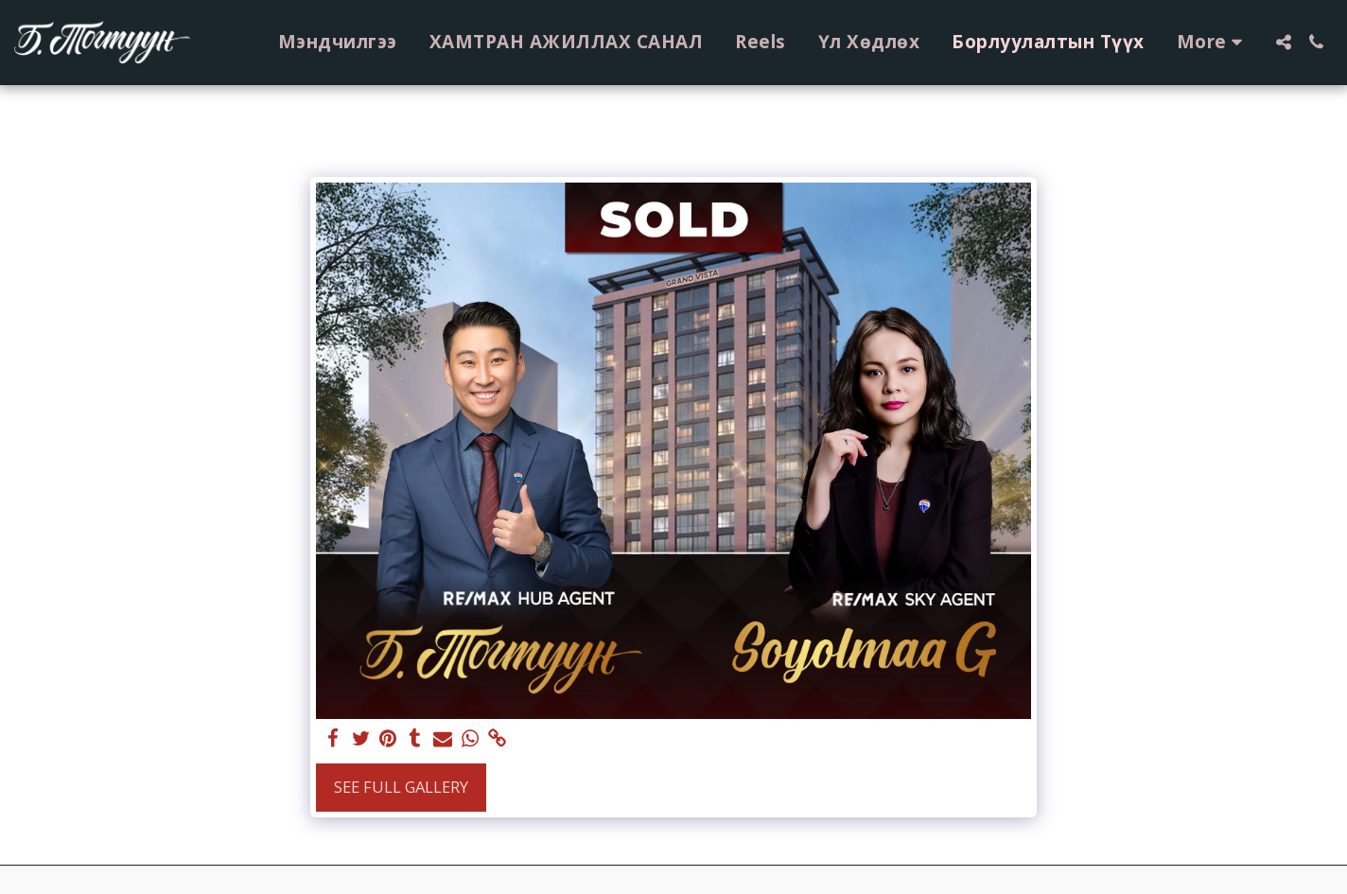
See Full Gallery (401, 787)
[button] (1283, 42)
